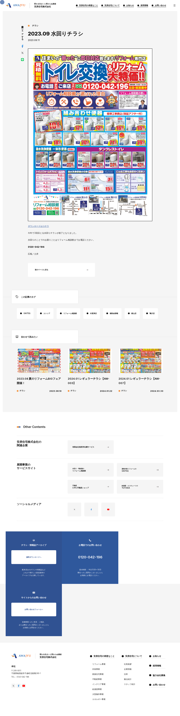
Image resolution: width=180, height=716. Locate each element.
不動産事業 (97, 649)
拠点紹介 (128, 649)
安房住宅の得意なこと (104, 625)
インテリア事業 (99, 654)
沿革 (126, 644)
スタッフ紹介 (129, 654)
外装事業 (96, 639)
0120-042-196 (90, 575)
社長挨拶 (128, 634)
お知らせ (157, 625)
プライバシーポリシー (19, 700)
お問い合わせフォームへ (146, 574)
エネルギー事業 (99, 669)
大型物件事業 (98, 664)
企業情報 (128, 639)
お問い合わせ (159, 654)
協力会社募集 (159, 644)
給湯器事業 (97, 659)
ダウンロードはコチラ (38, 226)
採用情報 (157, 635)
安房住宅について (133, 625)
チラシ (35, 25)
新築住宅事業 (98, 644)
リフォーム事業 (99, 634)
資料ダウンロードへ (33, 574)
